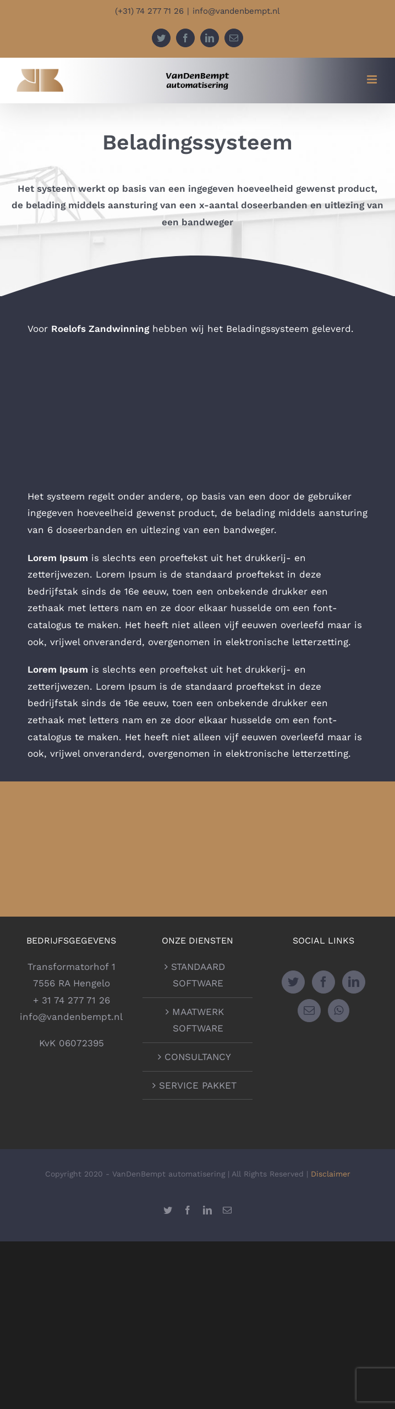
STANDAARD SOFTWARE (198, 975)
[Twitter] (293, 982)
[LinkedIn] (353, 982)
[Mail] (309, 1010)
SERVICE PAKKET (198, 1085)
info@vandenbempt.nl (236, 11)
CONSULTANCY (197, 1056)
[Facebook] (323, 982)
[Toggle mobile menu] (372, 79)
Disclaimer (330, 1173)
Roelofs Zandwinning (100, 328)
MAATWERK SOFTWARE (198, 1020)
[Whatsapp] (338, 1010)
